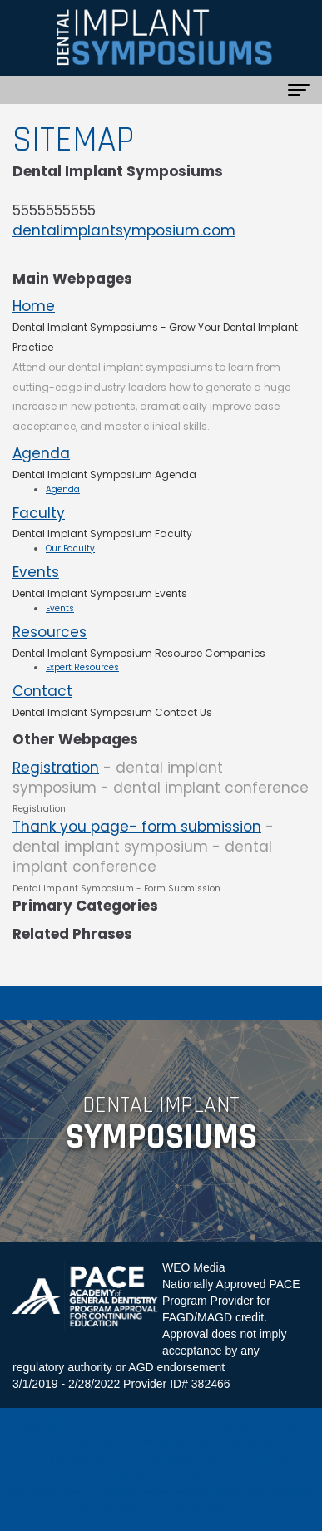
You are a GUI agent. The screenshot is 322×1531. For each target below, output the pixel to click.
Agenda (41, 453)
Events (35, 572)
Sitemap (272, 1457)
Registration (55, 768)
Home (33, 306)
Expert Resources (82, 667)
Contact (42, 691)
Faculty (38, 513)
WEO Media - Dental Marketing (129, 1440)
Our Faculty (70, 548)
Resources (49, 632)
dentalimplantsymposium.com (123, 230)
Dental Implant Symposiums (211, 1423)
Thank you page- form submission (136, 827)
